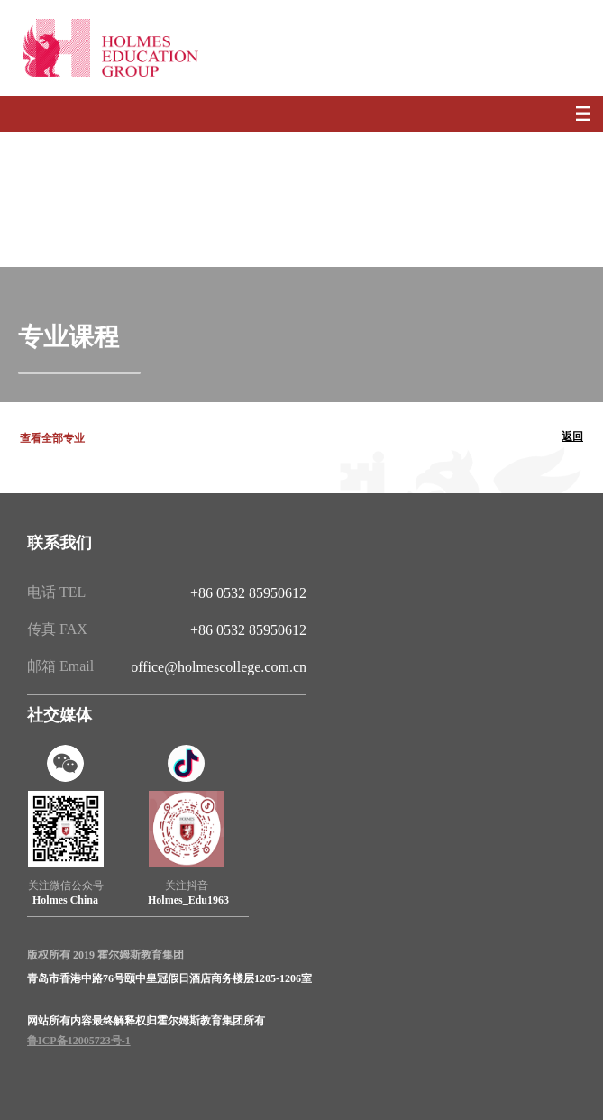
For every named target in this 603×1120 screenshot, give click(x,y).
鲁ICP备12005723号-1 (79, 1040)
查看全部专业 (52, 438)
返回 (572, 436)
